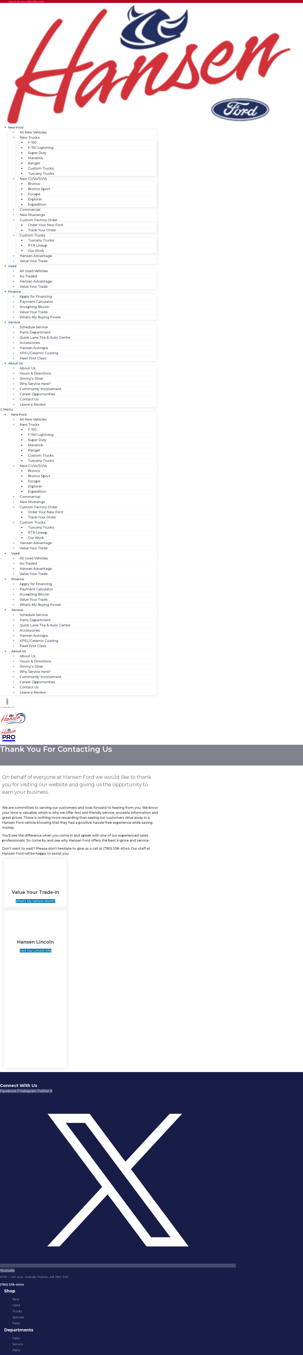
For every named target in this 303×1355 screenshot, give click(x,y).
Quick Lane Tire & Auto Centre (45, 338)
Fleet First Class (33, 358)
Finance (14, 292)
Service (14, 322)
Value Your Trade (34, 261)
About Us (15, 363)
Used (12, 266)
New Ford (15, 127)
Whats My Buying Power (40, 317)
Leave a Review (33, 404)
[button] (78, 409)
